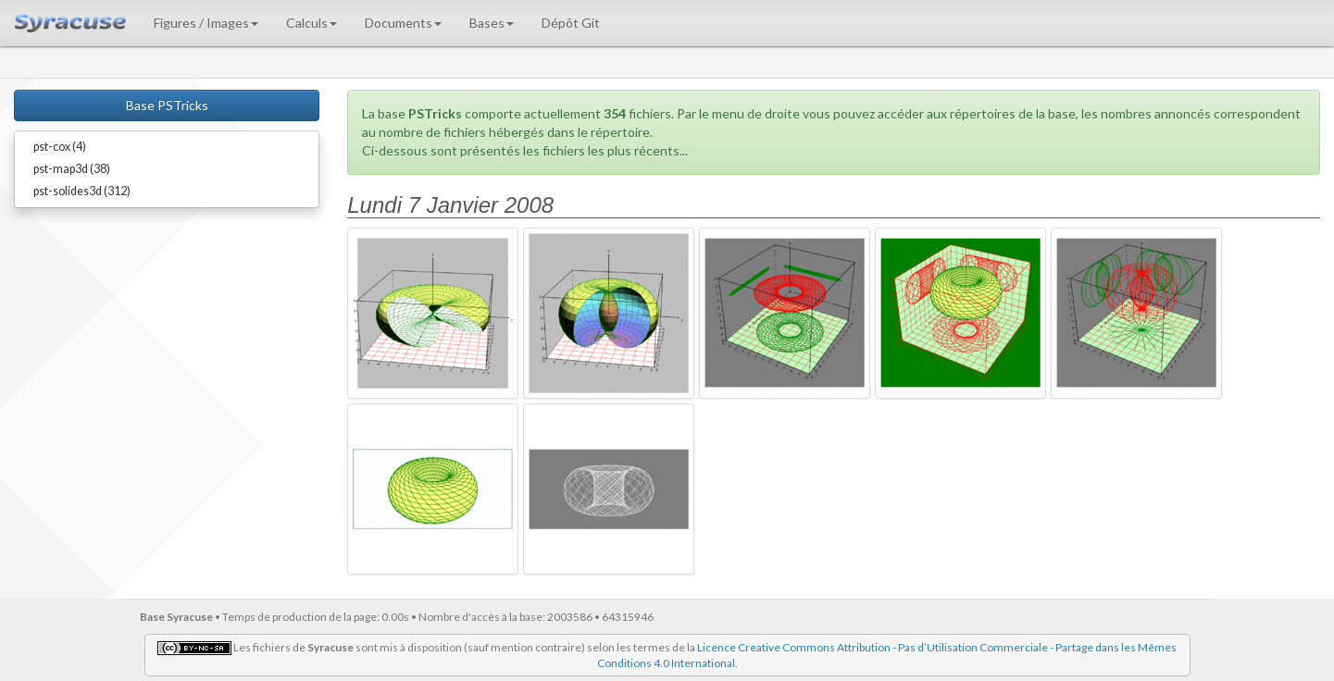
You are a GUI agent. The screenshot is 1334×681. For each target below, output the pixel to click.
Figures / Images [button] (206, 23)
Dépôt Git (571, 23)
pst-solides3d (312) (82, 191)
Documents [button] (403, 23)
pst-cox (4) (59, 147)
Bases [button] (491, 23)
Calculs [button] (311, 23)
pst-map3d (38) (71, 169)
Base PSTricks (167, 105)
